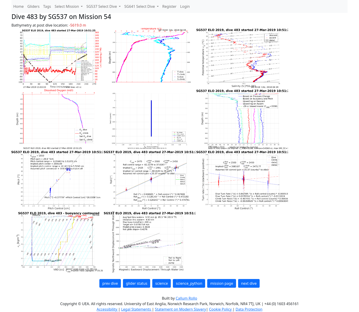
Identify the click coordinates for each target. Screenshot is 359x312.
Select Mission (67, 6)
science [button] (161, 283)
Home (18, 6)
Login (185, 6)
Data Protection (249, 309)
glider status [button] (136, 283)
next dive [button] (249, 283)
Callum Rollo (186, 298)
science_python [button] (189, 283)
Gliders (33, 6)
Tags (47, 6)
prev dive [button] (110, 283)
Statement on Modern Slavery (180, 309)
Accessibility (107, 309)
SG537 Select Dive (102, 6)
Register (169, 6)
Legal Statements (136, 309)
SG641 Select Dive (140, 6)
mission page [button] (221, 283)
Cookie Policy (221, 309)
